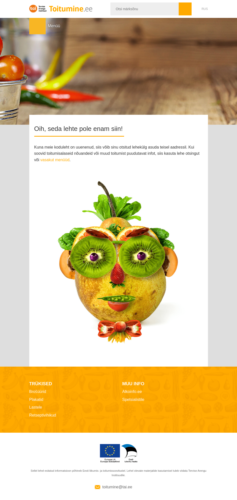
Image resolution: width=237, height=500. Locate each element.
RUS (205, 9)
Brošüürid (37, 391)
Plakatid (36, 399)
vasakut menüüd (54, 160)
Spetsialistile (133, 399)
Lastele (35, 407)
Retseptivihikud (42, 415)
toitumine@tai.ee (117, 487)
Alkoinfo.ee (132, 391)
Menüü (37, 26)
